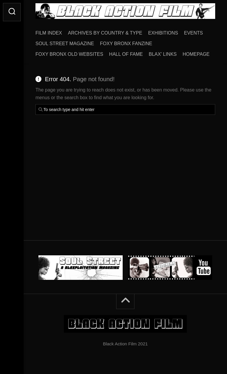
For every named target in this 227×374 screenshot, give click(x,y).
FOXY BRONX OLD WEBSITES (69, 54)
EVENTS (193, 32)
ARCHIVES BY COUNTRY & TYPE (105, 32)
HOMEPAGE (196, 54)
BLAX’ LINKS (163, 54)
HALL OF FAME (126, 54)
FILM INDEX (48, 32)
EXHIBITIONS (163, 32)
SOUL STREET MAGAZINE (64, 43)
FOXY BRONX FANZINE (126, 43)
